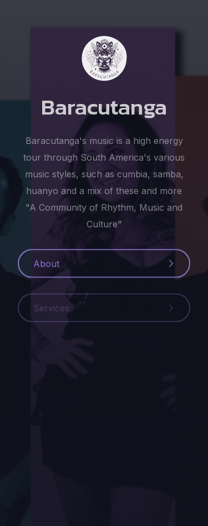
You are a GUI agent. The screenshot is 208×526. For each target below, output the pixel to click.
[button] (104, 265)
